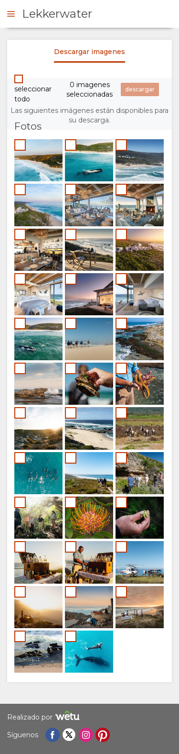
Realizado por (44, 717)
